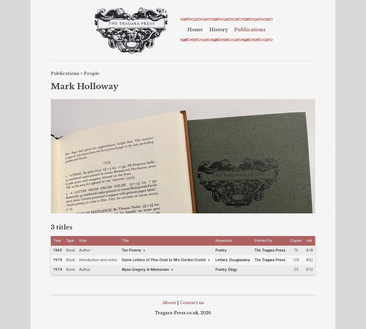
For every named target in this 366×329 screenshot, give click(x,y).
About (169, 302)
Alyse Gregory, (147, 269)
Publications (250, 30)
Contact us (192, 302)
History (218, 30)
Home (195, 30)
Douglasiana (239, 260)
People (91, 73)
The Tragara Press (269, 250)
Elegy (232, 269)
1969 (57, 250)
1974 (57, 260)
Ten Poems (133, 250)
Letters (221, 260)
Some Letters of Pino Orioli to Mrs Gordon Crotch (166, 260)
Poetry (220, 250)
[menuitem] (195, 29)
